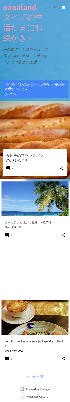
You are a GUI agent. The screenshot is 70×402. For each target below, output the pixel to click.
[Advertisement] (35, 271)
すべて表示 (11, 94)
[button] (62, 168)
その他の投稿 (35, 376)
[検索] (56, 7)
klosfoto (44, 397)
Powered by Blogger (35, 389)
